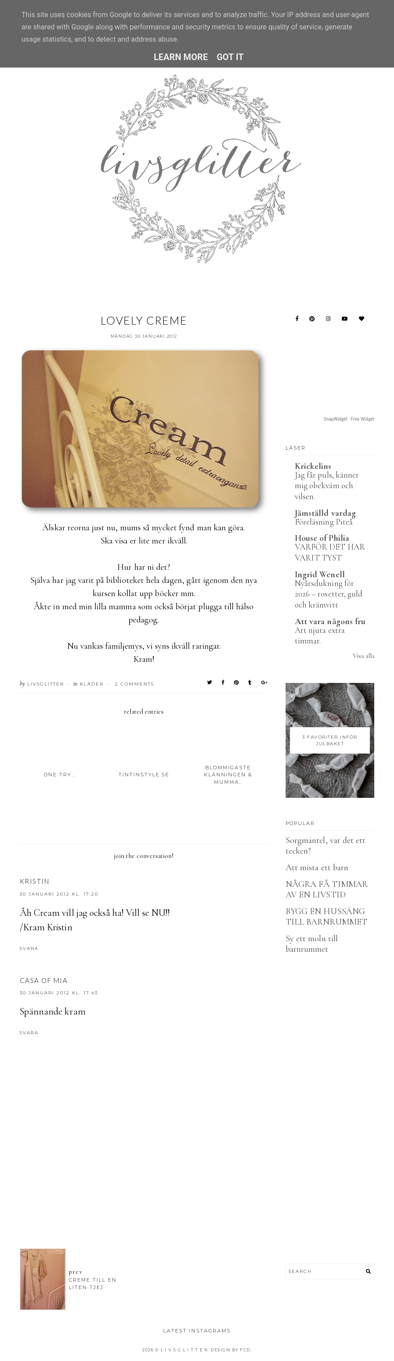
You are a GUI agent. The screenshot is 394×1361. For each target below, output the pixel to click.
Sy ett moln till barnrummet (312, 943)
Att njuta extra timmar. (320, 635)
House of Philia (322, 538)
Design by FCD (231, 1349)
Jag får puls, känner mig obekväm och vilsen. (327, 485)
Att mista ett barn (317, 867)
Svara (29, 948)
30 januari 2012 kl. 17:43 (59, 993)
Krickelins (313, 466)
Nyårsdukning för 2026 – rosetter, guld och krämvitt (328, 594)
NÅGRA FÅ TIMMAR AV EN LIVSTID (327, 889)
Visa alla (363, 656)
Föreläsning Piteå (324, 522)
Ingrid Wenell (320, 574)
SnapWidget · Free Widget (349, 419)
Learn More (181, 57)
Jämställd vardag (325, 513)
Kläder (92, 684)
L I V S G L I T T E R (184, 1349)
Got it (230, 57)
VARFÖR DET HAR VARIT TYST (330, 552)
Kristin (35, 881)
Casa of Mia (44, 980)
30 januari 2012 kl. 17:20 (59, 894)
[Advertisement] (179, 1194)
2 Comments (134, 684)
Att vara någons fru (330, 621)
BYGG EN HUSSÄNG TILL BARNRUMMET (326, 916)
